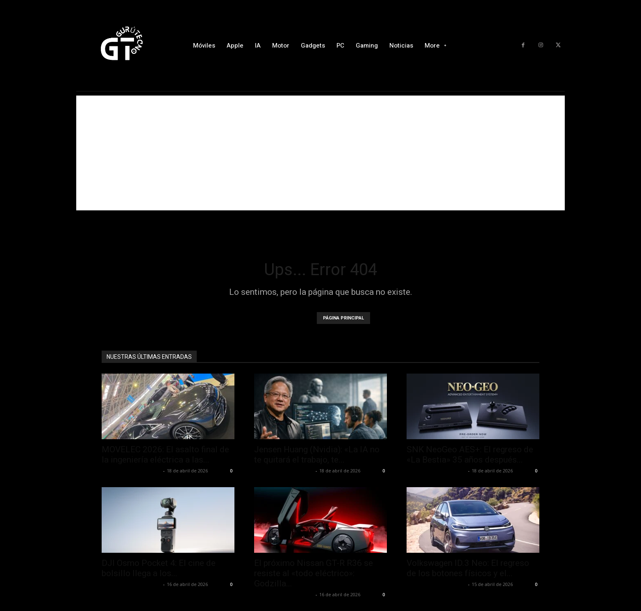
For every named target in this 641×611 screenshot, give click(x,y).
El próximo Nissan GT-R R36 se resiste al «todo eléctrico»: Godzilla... (313, 573)
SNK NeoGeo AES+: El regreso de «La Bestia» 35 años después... (470, 455)
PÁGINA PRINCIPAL (343, 318)
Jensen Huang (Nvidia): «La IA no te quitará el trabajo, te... (317, 455)
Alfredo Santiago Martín (131, 470)
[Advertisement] (320, 153)
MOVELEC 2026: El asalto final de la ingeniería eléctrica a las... (165, 455)
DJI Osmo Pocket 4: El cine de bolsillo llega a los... (159, 568)
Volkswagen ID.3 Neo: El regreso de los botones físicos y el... (468, 568)
